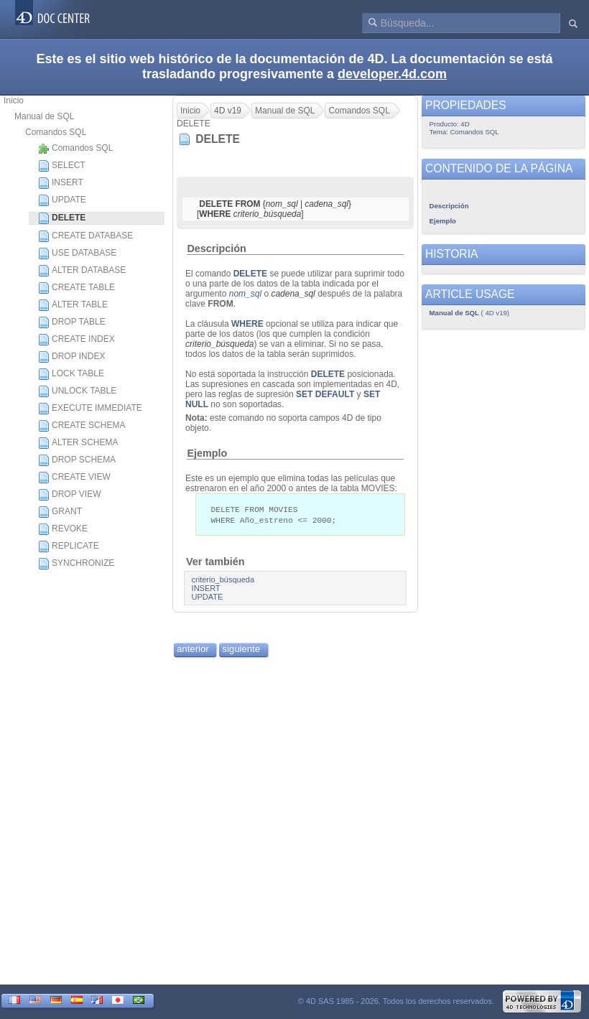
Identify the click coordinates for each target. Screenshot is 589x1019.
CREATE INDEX (76, 339)
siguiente (241, 650)
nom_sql (245, 294)
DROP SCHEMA (77, 460)
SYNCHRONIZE (76, 563)
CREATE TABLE (76, 288)
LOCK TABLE (71, 374)
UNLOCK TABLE (77, 391)
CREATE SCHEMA (81, 426)
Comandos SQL (55, 132)
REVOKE (63, 529)
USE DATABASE (77, 253)
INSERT (60, 183)
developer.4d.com (392, 74)
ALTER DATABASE (82, 270)
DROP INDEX (71, 357)
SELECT (61, 166)
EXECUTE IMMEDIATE (90, 408)
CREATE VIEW (74, 477)
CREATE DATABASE (85, 236)
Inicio (14, 101)
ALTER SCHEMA (78, 443)
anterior (193, 650)
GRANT (60, 512)
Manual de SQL (44, 116)
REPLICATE (68, 546)
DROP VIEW (69, 495)
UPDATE (62, 200)
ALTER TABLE (73, 305)
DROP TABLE (72, 322)
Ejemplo (207, 453)
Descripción (216, 248)
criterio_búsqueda (223, 581)
